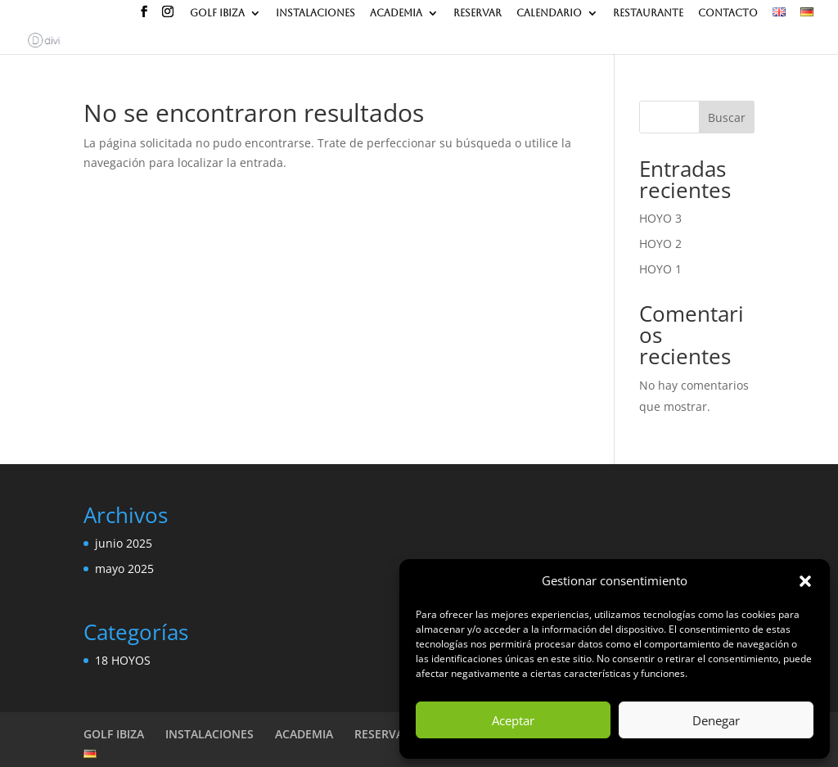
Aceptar (513, 720)
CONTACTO (728, 12)
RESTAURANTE (648, 12)
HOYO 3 (660, 218)
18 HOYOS (123, 660)
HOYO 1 (660, 269)
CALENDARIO (549, 12)
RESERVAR (477, 12)
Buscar (727, 117)
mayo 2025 (124, 568)
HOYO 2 (660, 243)
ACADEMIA (396, 12)
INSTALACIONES (315, 12)
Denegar (716, 720)
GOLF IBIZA (217, 12)
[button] (805, 581)
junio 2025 (123, 543)
